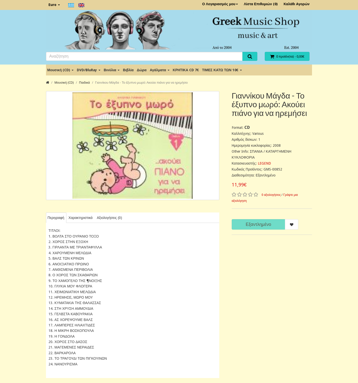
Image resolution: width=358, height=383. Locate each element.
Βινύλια (112, 70)
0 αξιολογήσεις (271, 195)
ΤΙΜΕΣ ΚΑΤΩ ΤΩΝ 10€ (222, 70)
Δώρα (141, 70)
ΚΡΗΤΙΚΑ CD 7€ (186, 70)
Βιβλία (128, 70)
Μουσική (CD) (60, 70)
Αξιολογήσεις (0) (109, 218)
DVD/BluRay (88, 70)
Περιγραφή (55, 218)
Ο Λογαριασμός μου (220, 4)
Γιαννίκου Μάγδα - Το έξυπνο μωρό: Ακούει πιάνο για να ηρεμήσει (141, 82)
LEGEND (264, 163)
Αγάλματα (159, 70)
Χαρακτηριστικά (80, 218)
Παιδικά (84, 82)
